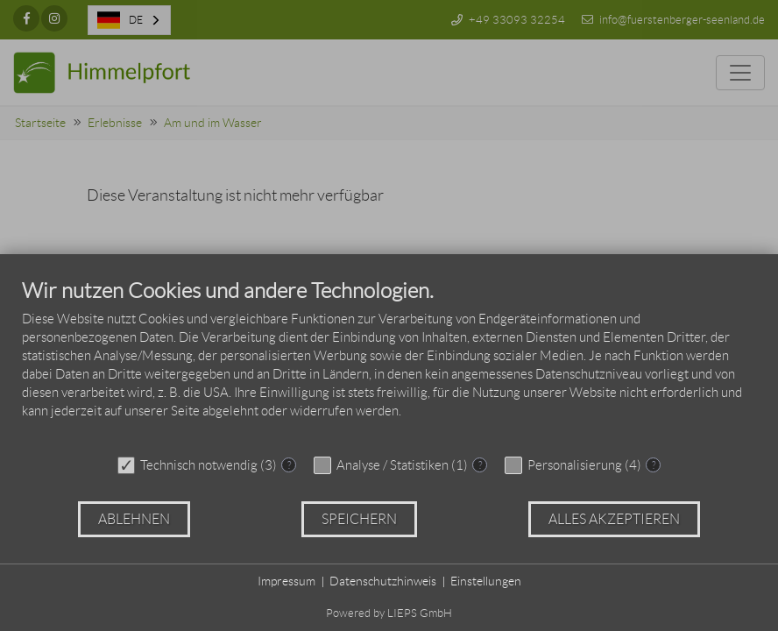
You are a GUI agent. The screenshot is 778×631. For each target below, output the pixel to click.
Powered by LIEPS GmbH (389, 613)
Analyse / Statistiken (392, 465)
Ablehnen (134, 519)
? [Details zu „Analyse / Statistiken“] (480, 465)
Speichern (359, 519)
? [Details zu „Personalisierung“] (653, 465)
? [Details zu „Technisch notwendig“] (289, 465)
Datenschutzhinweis (382, 581)
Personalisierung (574, 465)
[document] (389, 361)
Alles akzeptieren (614, 519)
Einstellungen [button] (485, 581)
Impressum (286, 581)
